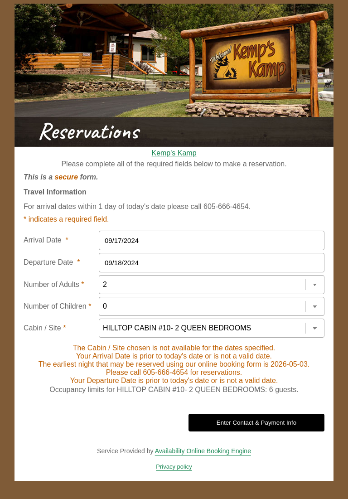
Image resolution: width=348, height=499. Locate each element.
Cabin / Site (45, 328)
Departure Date (52, 262)
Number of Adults (54, 284)
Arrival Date (46, 240)
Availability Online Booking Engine (203, 451)
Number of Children (57, 306)
